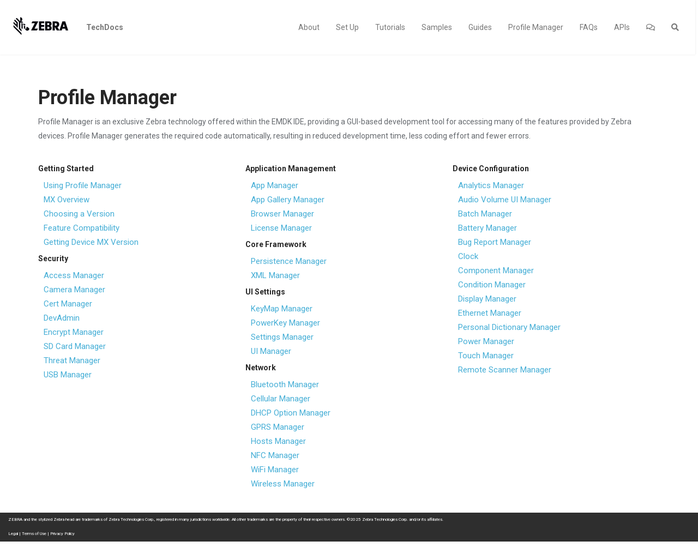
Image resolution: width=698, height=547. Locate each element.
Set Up (347, 27)
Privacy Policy (62, 533)
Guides (480, 27)
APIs (622, 27)
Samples (437, 27)
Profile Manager (535, 27)
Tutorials (390, 27)
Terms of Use (34, 533)
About (309, 27)
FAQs (589, 27)
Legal (13, 533)
